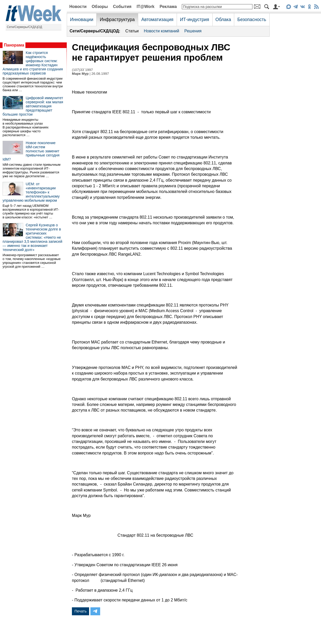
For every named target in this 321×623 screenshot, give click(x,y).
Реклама (168, 6)
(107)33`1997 (82, 70)
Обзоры (100, 6)
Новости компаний (161, 31)
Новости (78, 6)
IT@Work (146, 6)
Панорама (14, 45)
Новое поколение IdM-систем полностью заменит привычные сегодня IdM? (31, 151)
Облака (223, 19)
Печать (80, 611)
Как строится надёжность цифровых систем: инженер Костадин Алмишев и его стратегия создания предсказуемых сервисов (33, 63)
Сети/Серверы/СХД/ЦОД (24, 27)
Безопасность (251, 19)
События (122, 6)
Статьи (132, 31)
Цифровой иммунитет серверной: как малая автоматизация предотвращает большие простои (33, 106)
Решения (193, 31)
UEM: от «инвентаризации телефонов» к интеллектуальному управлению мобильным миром (31, 192)
